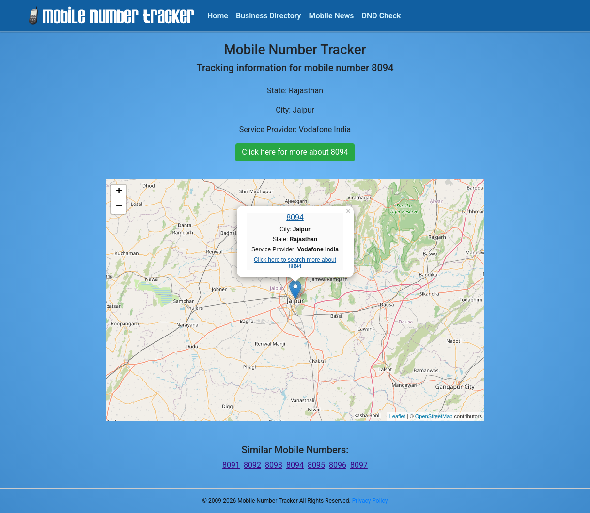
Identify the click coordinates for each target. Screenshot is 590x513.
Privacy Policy (370, 501)
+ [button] (119, 192)
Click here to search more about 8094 (295, 263)
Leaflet (397, 416)
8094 (295, 217)
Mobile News (331, 15)
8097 (359, 464)
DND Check (381, 15)
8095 (316, 464)
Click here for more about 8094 (295, 152)
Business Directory (268, 15)
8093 (273, 464)
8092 (252, 464)
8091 (231, 464)
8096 (337, 464)
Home (217, 15)
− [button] (119, 206)
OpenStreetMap (434, 416)
